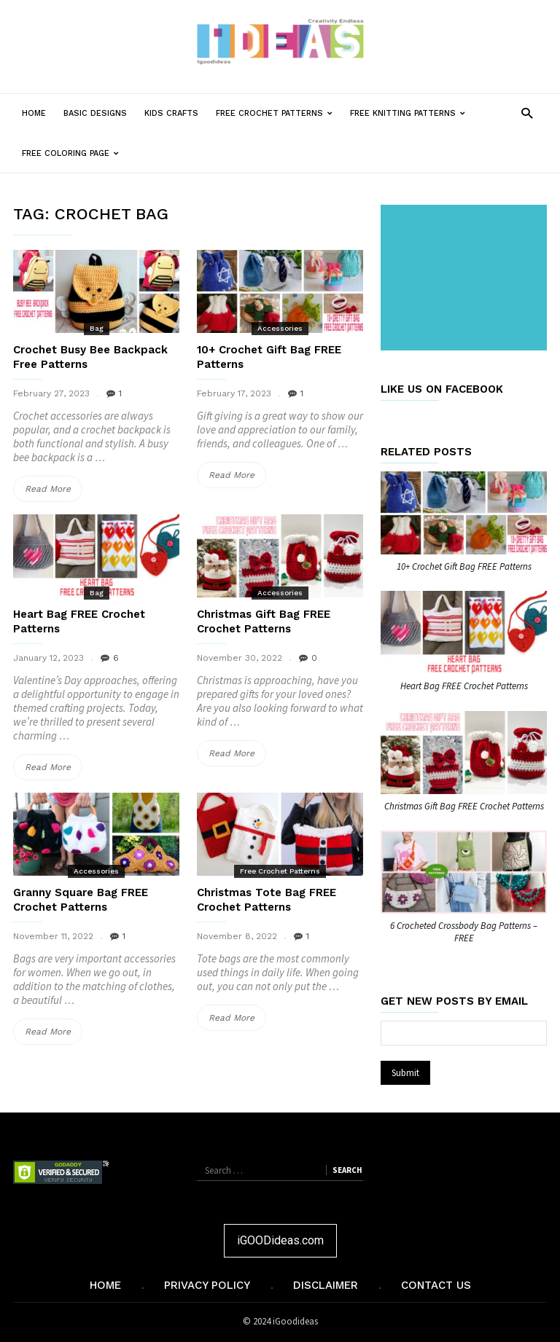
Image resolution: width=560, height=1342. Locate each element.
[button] (527, 112)
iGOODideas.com (280, 1240)
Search (347, 1170)
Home (34, 113)
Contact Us (436, 1285)
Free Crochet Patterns (278, 113)
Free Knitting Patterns (412, 113)
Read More (53, 489)
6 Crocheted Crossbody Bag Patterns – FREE (463, 931)
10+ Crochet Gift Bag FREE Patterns (464, 566)
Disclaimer (325, 1285)
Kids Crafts (171, 113)
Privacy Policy (207, 1285)
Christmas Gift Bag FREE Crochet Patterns (464, 806)
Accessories (280, 328)
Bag (97, 328)
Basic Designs (95, 113)
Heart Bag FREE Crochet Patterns (464, 686)
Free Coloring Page (75, 153)
